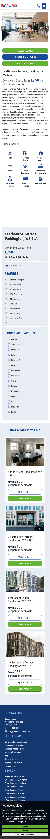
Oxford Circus (16, 344)
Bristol (13, 412)
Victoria (14, 381)
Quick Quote (25, 492)
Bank (13, 365)
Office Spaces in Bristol (14, 790)
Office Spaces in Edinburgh (15, 797)
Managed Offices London (14, 749)
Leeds (13, 401)
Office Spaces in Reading (14, 793)
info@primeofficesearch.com (19, 731)
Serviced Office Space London (16, 742)
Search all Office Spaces (14, 776)
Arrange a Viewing (25, 57)
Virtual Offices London (13, 752)
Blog (6, 755)
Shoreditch (15, 370)
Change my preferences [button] (25, 834)
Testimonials (10, 766)
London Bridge (16, 376)
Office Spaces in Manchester (16, 783)
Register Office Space (13, 762)
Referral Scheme (11, 759)
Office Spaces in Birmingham (16, 780)
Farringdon (15, 391)
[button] (5, 27)
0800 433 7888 (13, 728)
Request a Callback (25, 63)
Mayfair (14, 339)
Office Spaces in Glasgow (15, 800)
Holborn (14, 386)
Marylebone (15, 350)
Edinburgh (15, 407)
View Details (25, 498)
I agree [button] (25, 826)
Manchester (16, 396)
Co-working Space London (15, 745)
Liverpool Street (17, 360)
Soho (13, 355)
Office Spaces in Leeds (14, 786)
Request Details (25, 51)
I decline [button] (25, 830)
